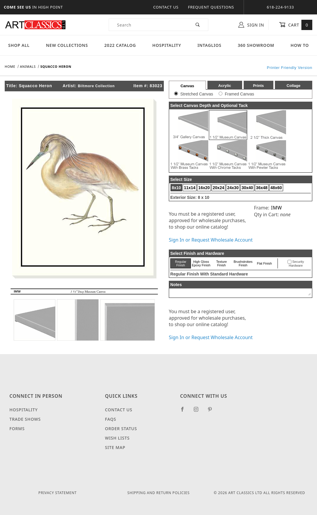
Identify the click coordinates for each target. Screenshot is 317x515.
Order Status (121, 428)
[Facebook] (185, 411)
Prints (258, 85)
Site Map (115, 447)
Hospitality (166, 45)
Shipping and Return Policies (158, 492)
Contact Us (166, 7)
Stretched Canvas (196, 94)
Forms (17, 428)
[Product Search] (148, 25)
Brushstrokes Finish (243, 263)
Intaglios (209, 45)
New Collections (67, 45)
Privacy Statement (57, 492)
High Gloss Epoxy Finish (201, 263)
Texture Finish (221, 263)
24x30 (233, 187)
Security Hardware (296, 264)
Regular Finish (180, 263)
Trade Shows (25, 419)
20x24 (218, 187)
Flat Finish (264, 263)
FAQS (110, 419)
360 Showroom (256, 45)
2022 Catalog (120, 45)
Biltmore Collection (96, 86)
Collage (294, 85)
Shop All (19, 45)
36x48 (262, 187)
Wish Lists (117, 438)
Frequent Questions (211, 7)
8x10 (176, 187)
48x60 (276, 187)
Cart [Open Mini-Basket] (295, 25)
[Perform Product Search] (198, 25)
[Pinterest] (212, 411)
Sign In (251, 25)
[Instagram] (199, 411)
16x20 (204, 187)
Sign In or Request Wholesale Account (210, 240)
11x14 (189, 187)
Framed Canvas (239, 94)
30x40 (247, 187)
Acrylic (224, 85)
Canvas (187, 86)
